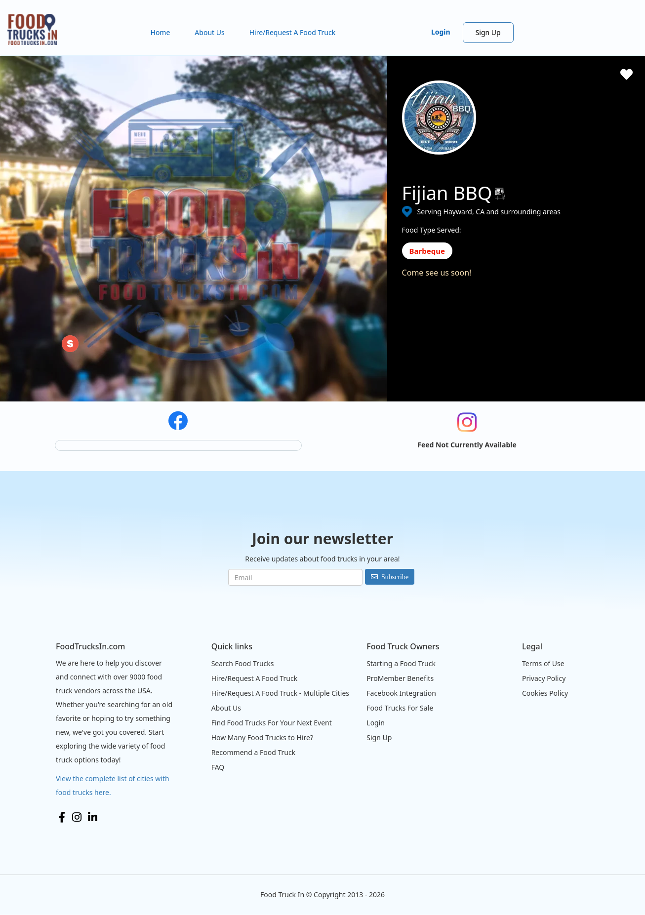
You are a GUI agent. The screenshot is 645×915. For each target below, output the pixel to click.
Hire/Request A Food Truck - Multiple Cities (280, 693)
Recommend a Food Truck (253, 752)
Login (440, 32)
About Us (209, 32)
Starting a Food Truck (401, 663)
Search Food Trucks (242, 663)
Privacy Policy (543, 678)
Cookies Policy (545, 693)
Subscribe (394, 576)
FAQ (218, 767)
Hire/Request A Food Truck (292, 32)
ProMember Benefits (400, 678)
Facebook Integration (401, 693)
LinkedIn (92, 817)
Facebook (61, 817)
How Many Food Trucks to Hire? (262, 737)
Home (160, 32)
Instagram (76, 817)
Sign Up (488, 32)
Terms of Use (543, 663)
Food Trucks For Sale (399, 708)
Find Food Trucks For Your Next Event (271, 722)
